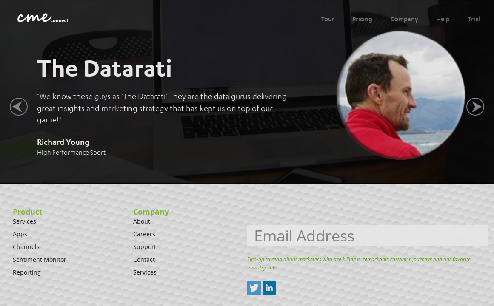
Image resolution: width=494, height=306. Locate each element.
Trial (474, 19)
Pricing (362, 19)
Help (443, 19)
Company (404, 19)
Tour (327, 19)
